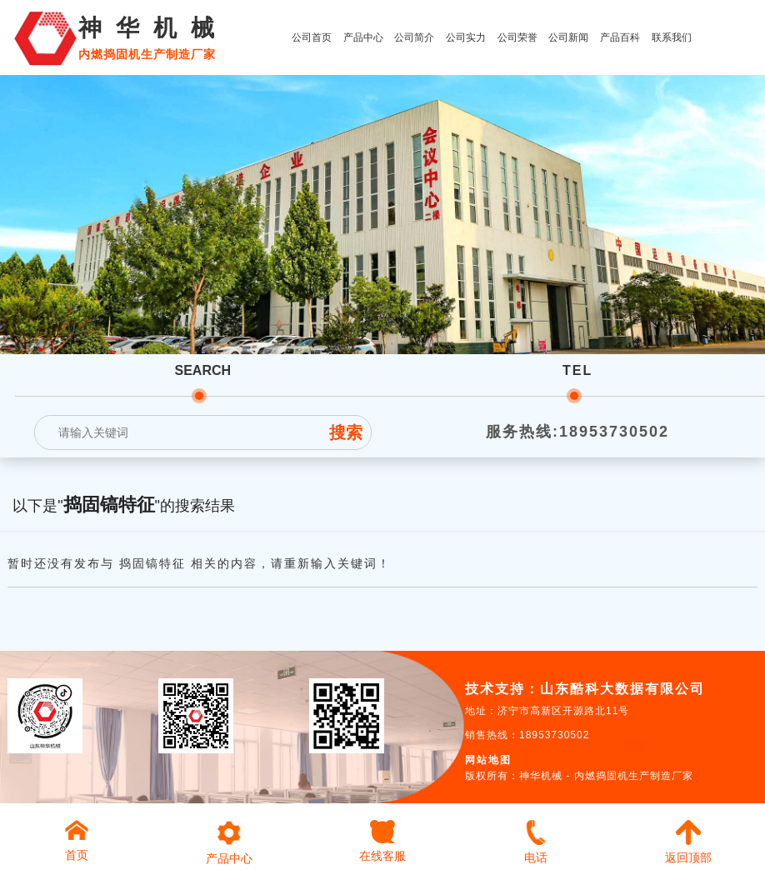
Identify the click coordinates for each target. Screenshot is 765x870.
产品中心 (363, 37)
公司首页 (312, 37)
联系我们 (672, 37)
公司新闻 (568, 37)
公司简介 (414, 37)
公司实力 (466, 37)
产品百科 (620, 37)
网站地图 (488, 760)
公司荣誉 (518, 37)
